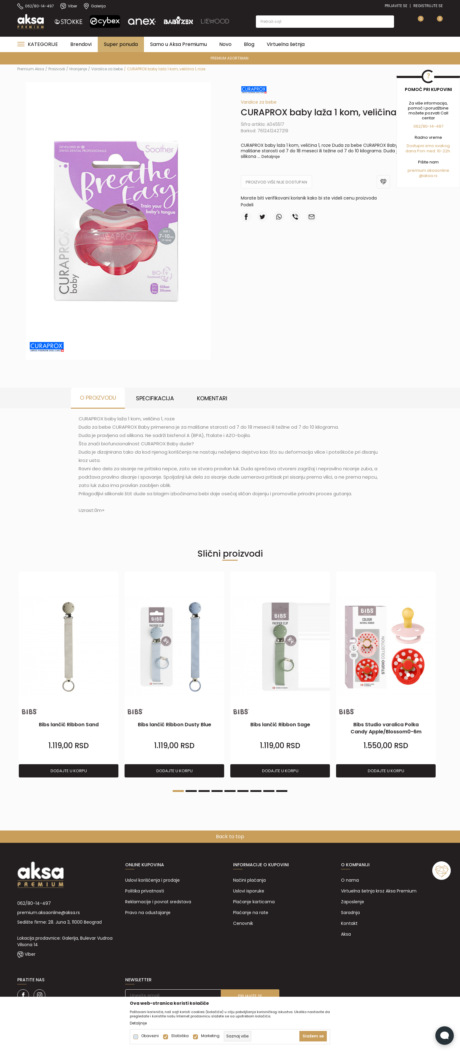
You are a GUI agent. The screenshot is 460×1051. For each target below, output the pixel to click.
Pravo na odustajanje (147, 912)
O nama (350, 880)
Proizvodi (56, 69)
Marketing (210, 1036)
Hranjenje (78, 69)
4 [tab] (217, 791)
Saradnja (350, 912)
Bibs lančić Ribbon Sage (280, 724)
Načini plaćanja (249, 880)
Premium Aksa (30, 69)
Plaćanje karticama (254, 902)
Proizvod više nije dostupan (276, 182)
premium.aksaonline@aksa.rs (48, 912)
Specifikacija (155, 398)
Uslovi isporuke (248, 891)
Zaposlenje (352, 902)
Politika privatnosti (144, 891)
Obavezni (150, 1036)
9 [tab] (281, 791)
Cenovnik (243, 923)
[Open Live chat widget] (444, 1035)
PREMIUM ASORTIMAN (229, 58)
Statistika (180, 1036)
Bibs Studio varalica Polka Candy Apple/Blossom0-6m (386, 728)
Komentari (212, 398)
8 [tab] (268, 791)
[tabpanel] (68, 674)
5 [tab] (230, 791)
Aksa (346, 934)
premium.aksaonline (428, 170)
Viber (30, 954)
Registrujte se (428, 5)
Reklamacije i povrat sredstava (158, 902)
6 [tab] (242, 791)
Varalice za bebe (107, 69)
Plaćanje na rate (250, 912)
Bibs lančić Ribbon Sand (69, 724)
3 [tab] (204, 791)
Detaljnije (270, 156)
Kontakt (349, 923)
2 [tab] (191, 791)
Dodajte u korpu (69, 771)
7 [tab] (255, 791)
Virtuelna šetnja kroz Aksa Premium (379, 891)
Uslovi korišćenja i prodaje (152, 880)
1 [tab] (178, 791)
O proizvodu (98, 398)
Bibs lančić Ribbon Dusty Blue (174, 724)
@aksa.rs (428, 176)
